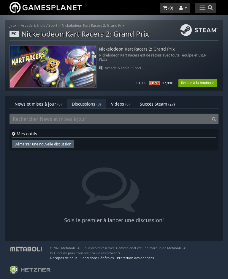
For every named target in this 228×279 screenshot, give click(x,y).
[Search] (213, 119)
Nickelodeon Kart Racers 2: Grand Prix (93, 25)
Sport (52, 25)
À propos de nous (63, 258)
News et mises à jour (38, 104)
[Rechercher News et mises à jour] (110, 119)
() (168, 8)
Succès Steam (157, 104)
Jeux (13, 25)
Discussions (86, 104)
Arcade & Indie (33, 25)
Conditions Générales (97, 258)
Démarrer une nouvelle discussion (43, 144)
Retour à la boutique (197, 82)
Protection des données (135, 258)
